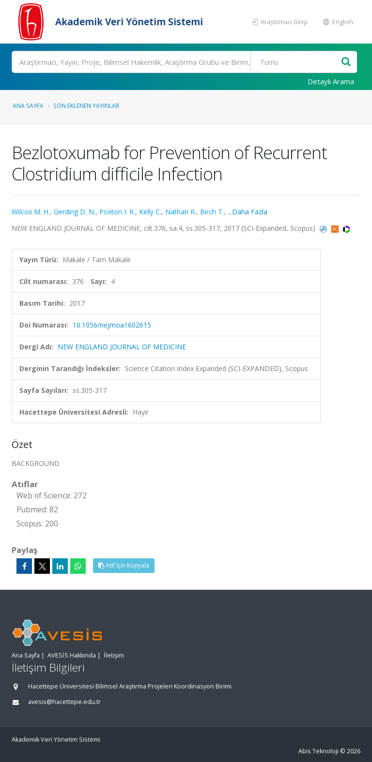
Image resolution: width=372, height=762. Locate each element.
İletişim (114, 655)
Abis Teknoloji (318, 751)
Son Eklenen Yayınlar (86, 105)
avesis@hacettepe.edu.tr (64, 702)
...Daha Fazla (247, 211)
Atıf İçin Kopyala (123, 565)
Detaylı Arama (331, 81)
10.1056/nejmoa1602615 (112, 324)
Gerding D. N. (74, 211)
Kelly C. (150, 211)
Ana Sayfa (28, 105)
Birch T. (212, 211)
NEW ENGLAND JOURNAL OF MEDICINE (122, 346)
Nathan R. (180, 211)
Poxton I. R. (117, 211)
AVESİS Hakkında (71, 655)
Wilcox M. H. (31, 211)
